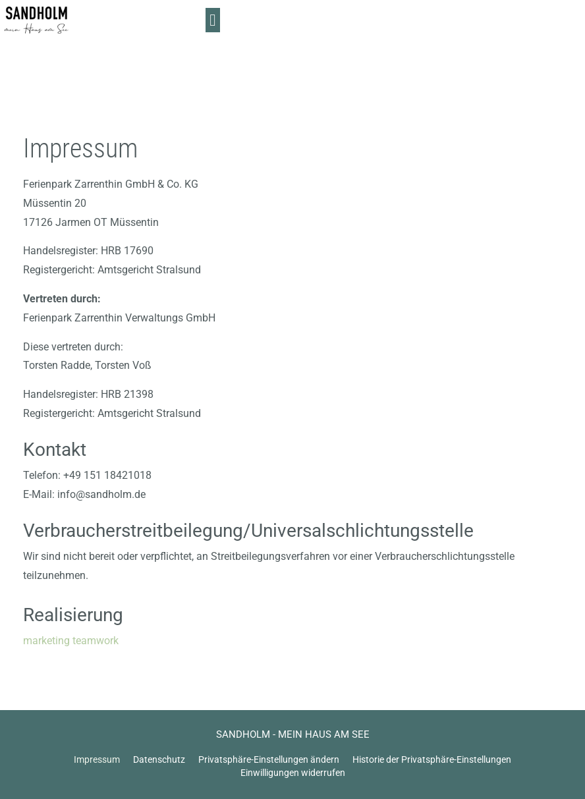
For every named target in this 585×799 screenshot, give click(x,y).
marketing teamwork (71, 640)
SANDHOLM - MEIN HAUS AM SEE (293, 734)
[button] (564, 26)
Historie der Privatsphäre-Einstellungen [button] (431, 759)
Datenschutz (159, 759)
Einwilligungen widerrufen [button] (292, 772)
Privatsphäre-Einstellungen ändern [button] (268, 759)
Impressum (97, 759)
